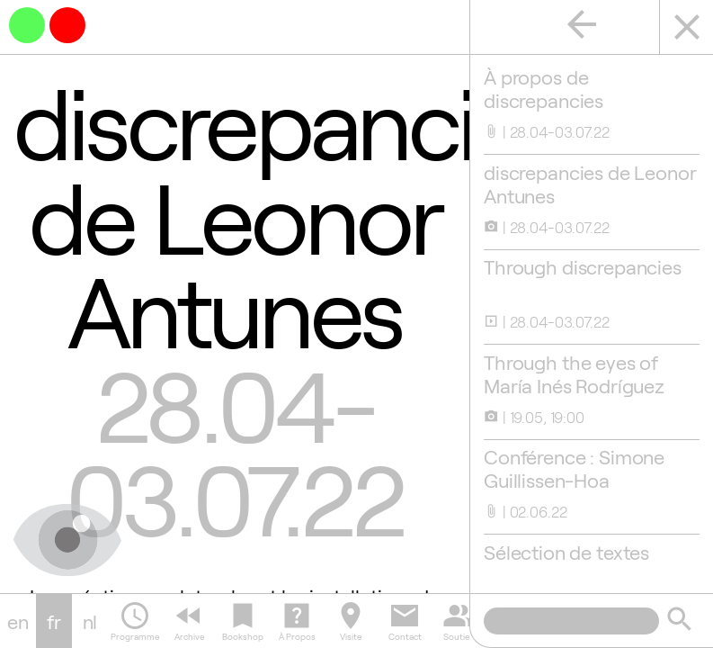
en (18, 621)
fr (54, 621)
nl (90, 621)
